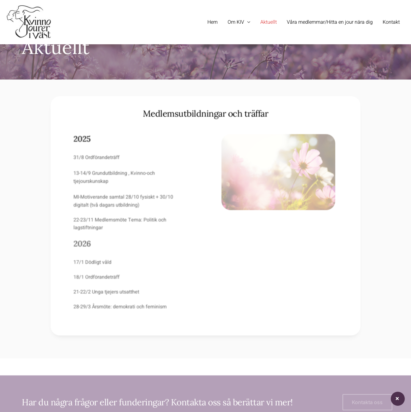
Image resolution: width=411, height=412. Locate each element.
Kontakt (391, 22)
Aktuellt (268, 22)
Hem (212, 22)
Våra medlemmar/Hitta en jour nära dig (330, 22)
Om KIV (236, 22)
